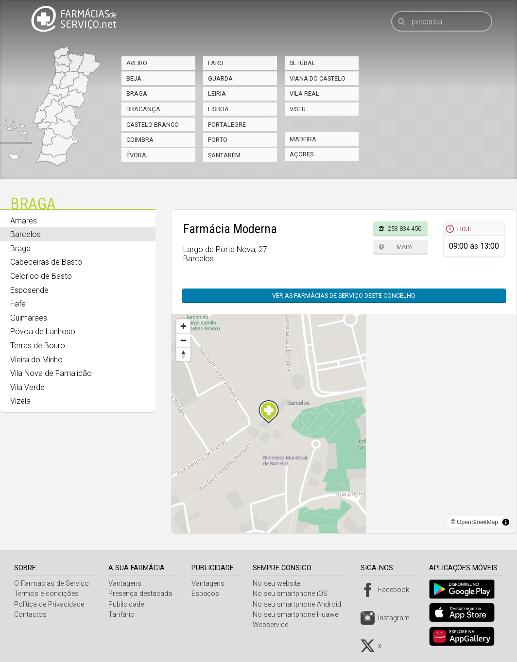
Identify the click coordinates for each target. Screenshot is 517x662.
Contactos (30, 615)
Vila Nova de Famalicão (51, 373)
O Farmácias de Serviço (51, 583)
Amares (23, 220)
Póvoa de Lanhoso (42, 331)
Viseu (298, 109)
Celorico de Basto (41, 276)
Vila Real (304, 93)
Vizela (20, 401)
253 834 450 (404, 228)
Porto (217, 139)
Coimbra (140, 139)
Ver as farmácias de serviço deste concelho (343, 295)
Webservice (274, 625)
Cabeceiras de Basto (46, 262)
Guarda (220, 78)
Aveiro (136, 63)
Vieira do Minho (36, 359)
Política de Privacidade (49, 604)
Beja (133, 78)
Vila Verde (27, 387)
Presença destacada (141, 594)
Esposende (29, 290)
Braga (136, 93)
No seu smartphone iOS (294, 594)
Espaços (207, 594)
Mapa (404, 247)
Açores (301, 154)
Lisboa (218, 109)
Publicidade (127, 604)
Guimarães (28, 318)
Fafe (18, 303)
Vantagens (125, 583)
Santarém (224, 155)
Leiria (217, 93)
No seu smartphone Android (301, 604)
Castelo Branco (152, 124)
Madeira (303, 139)
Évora (136, 155)
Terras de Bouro (37, 345)
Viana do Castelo (317, 78)
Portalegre (227, 124)
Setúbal (302, 63)
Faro (216, 63)
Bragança (143, 109)
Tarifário (122, 615)
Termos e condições (46, 594)
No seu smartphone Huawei (300, 615)
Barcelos (25, 234)
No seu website (280, 583)
